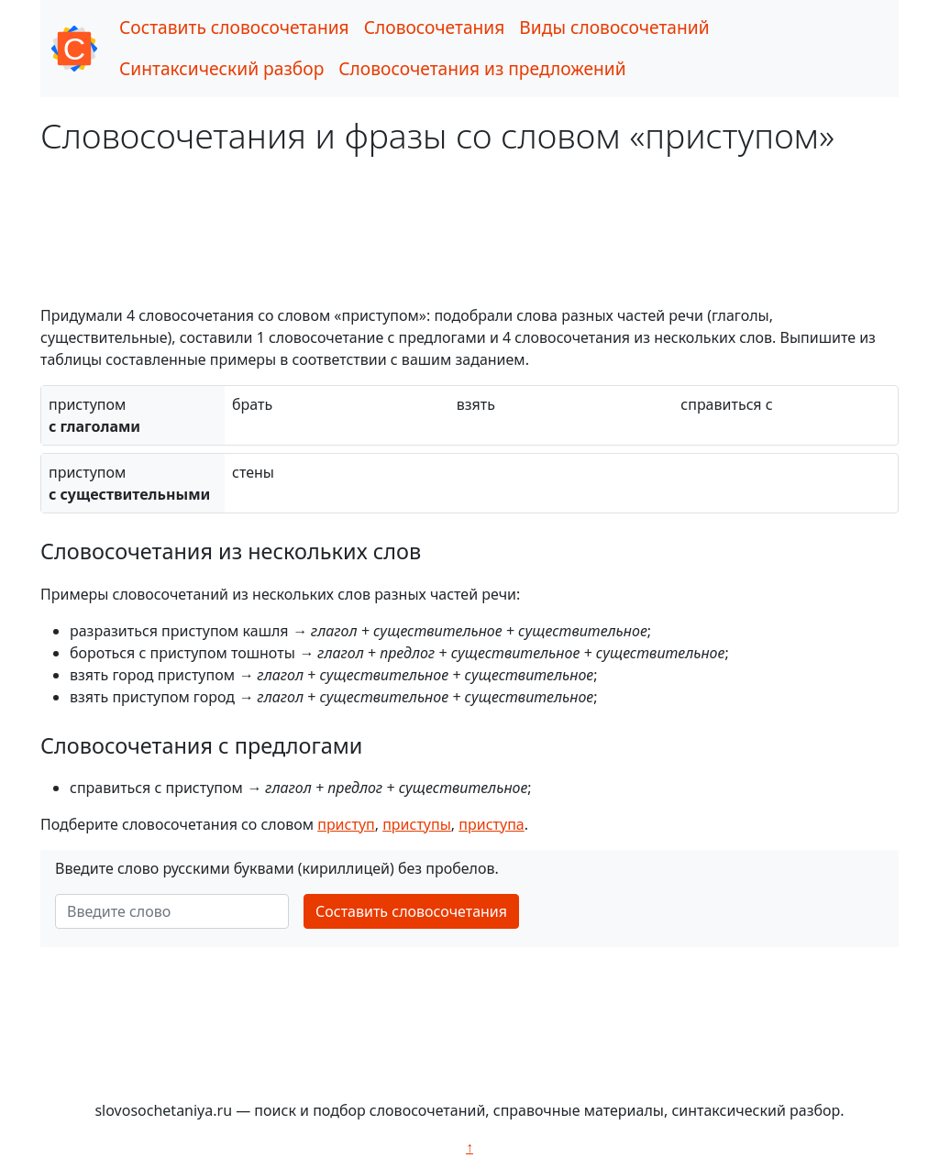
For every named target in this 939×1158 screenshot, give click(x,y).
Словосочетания (434, 27)
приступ (346, 824)
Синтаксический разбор (221, 68)
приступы (416, 824)
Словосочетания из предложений (481, 68)
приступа (491, 824)
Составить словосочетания (234, 27)
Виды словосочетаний (614, 27)
